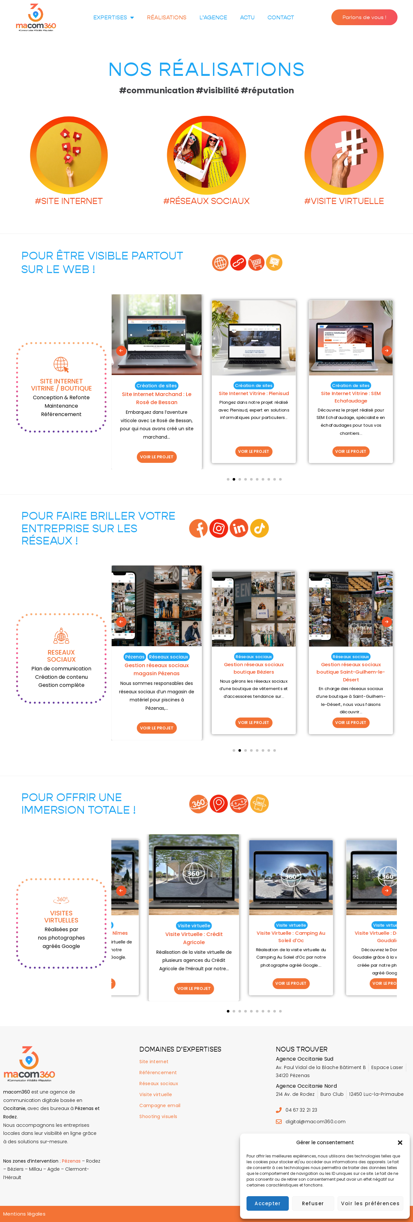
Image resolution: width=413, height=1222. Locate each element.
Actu (247, 17)
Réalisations (166, 17)
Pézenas (234, 657)
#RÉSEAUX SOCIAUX (206, 201)
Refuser (313, 1203)
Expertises (113, 17)
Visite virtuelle (156, 925)
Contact (280, 17)
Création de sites (156, 385)
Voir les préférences (370, 1203)
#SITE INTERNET (69, 201)
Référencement (158, 1072)
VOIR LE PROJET (157, 457)
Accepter (268, 1203)
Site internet (153, 1061)
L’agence (213, 17)
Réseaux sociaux (156, 657)
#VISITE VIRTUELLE (344, 201)
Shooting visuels (158, 1116)
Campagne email (159, 1105)
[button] (400, 1142)
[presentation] (121, 351)
